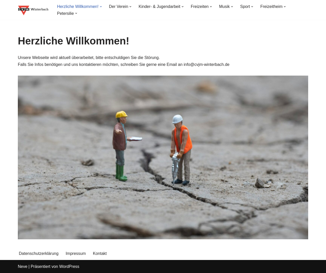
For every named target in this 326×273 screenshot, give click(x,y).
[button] (101, 7)
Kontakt (100, 253)
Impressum (76, 253)
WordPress (69, 266)
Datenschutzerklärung (39, 253)
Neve (22, 266)
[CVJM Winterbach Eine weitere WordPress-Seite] (33, 10)
